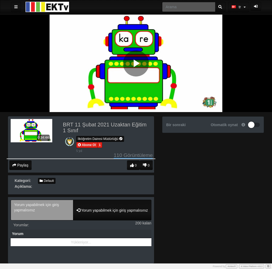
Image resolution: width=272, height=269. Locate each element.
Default (47, 181)
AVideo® (231, 266)
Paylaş (20, 165)
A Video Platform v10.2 (251, 266)
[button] (87, 145)
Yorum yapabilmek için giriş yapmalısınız (42, 210)
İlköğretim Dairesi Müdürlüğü (100, 139)
